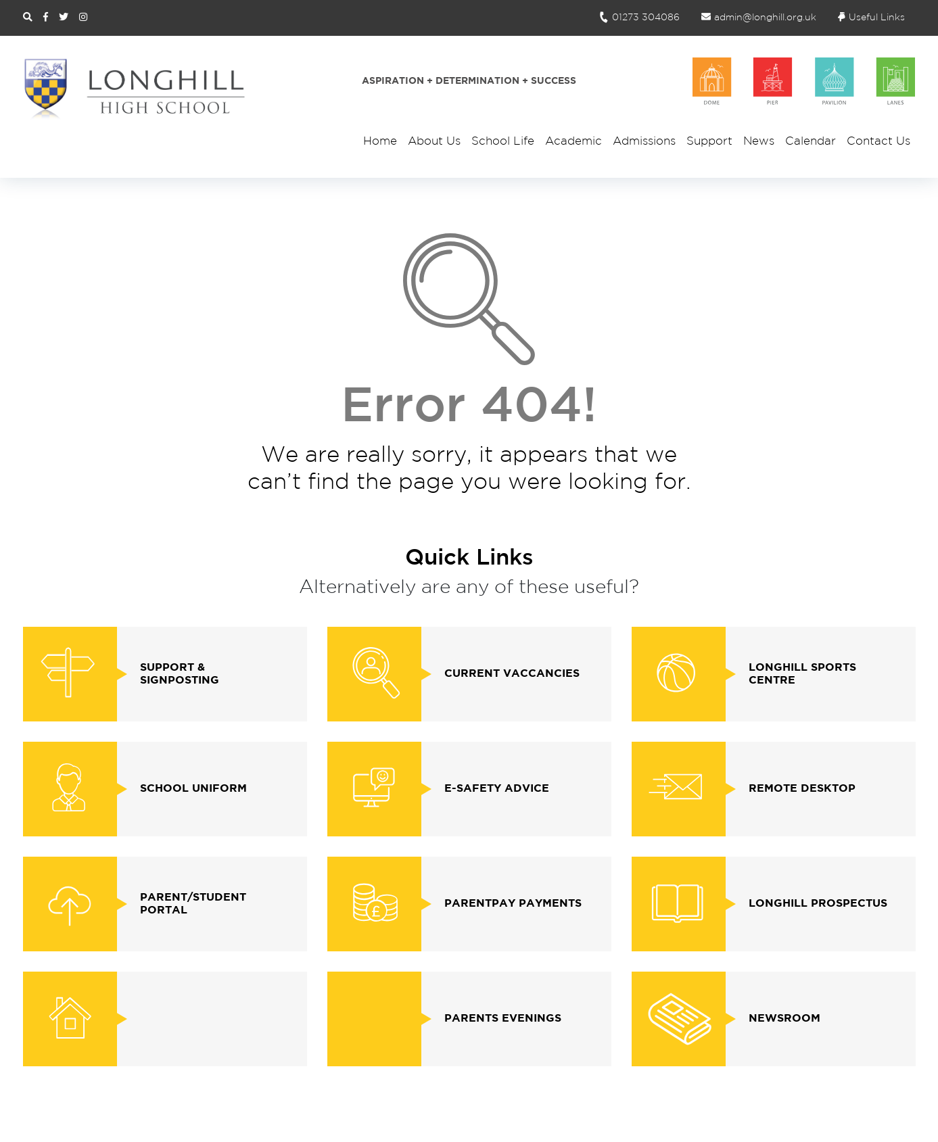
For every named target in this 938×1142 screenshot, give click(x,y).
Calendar (810, 142)
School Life (502, 142)
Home (380, 142)
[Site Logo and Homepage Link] (134, 89)
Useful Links (871, 17)
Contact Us (878, 142)
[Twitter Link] (63, 18)
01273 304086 (639, 17)
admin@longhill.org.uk (758, 17)
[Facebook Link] (45, 18)
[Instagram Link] (83, 18)
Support (709, 142)
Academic (573, 142)
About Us (434, 142)
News (758, 142)
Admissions (644, 142)
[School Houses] (804, 81)
